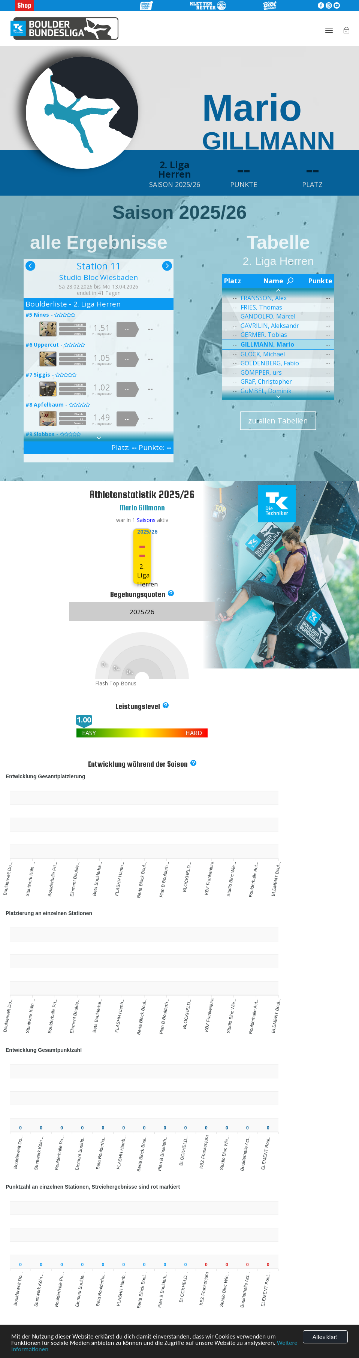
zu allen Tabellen (278, 421)
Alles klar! (325, 1337)
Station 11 (99, 265)
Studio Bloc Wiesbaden (98, 277)
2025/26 (142, 531)
